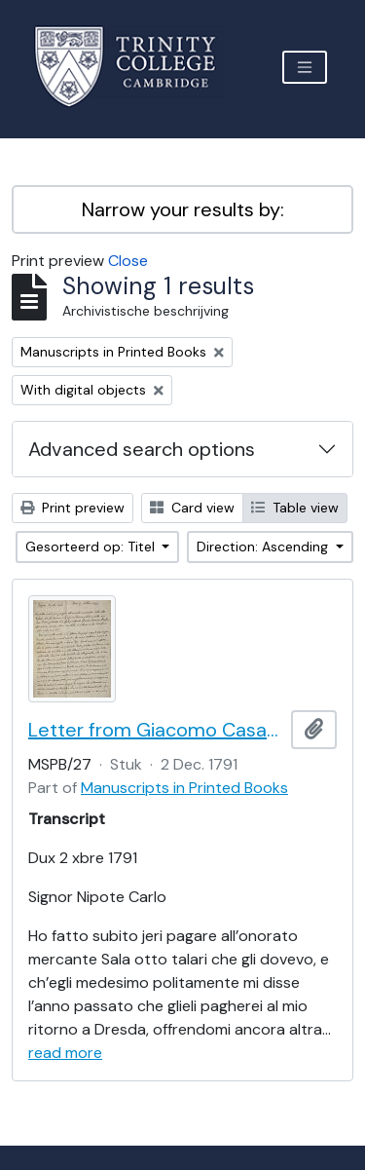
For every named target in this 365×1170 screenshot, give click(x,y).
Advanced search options (141, 449)
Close (128, 260)
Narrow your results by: (183, 209)
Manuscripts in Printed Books (184, 787)
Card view (192, 507)
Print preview (72, 507)
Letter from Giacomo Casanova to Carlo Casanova (155, 729)
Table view (295, 507)
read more (65, 1052)
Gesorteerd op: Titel (92, 546)
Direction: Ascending (264, 546)
